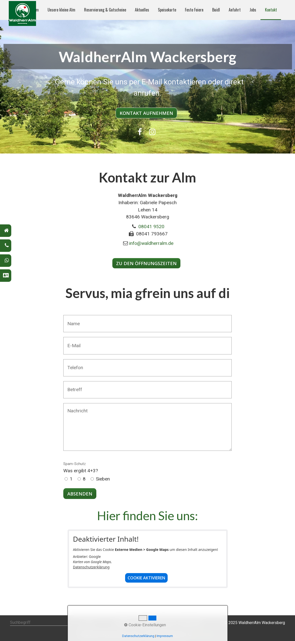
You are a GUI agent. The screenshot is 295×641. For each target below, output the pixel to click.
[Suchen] (89, 623)
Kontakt (271, 10)
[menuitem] (61, 10)
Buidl (216, 10)
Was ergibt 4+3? (80, 468)
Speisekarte (167, 10)
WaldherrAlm (126, 622)
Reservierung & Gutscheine (105, 10)
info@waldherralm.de (151, 243)
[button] (146, 113)
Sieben (103, 479)
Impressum (166, 622)
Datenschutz (190, 622)
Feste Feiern (194, 10)
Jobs (252, 10)
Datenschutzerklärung (91, 567)
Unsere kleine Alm (61, 10)
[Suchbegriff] (51, 623)
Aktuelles (142, 10)
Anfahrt (235, 10)
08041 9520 (151, 226)
